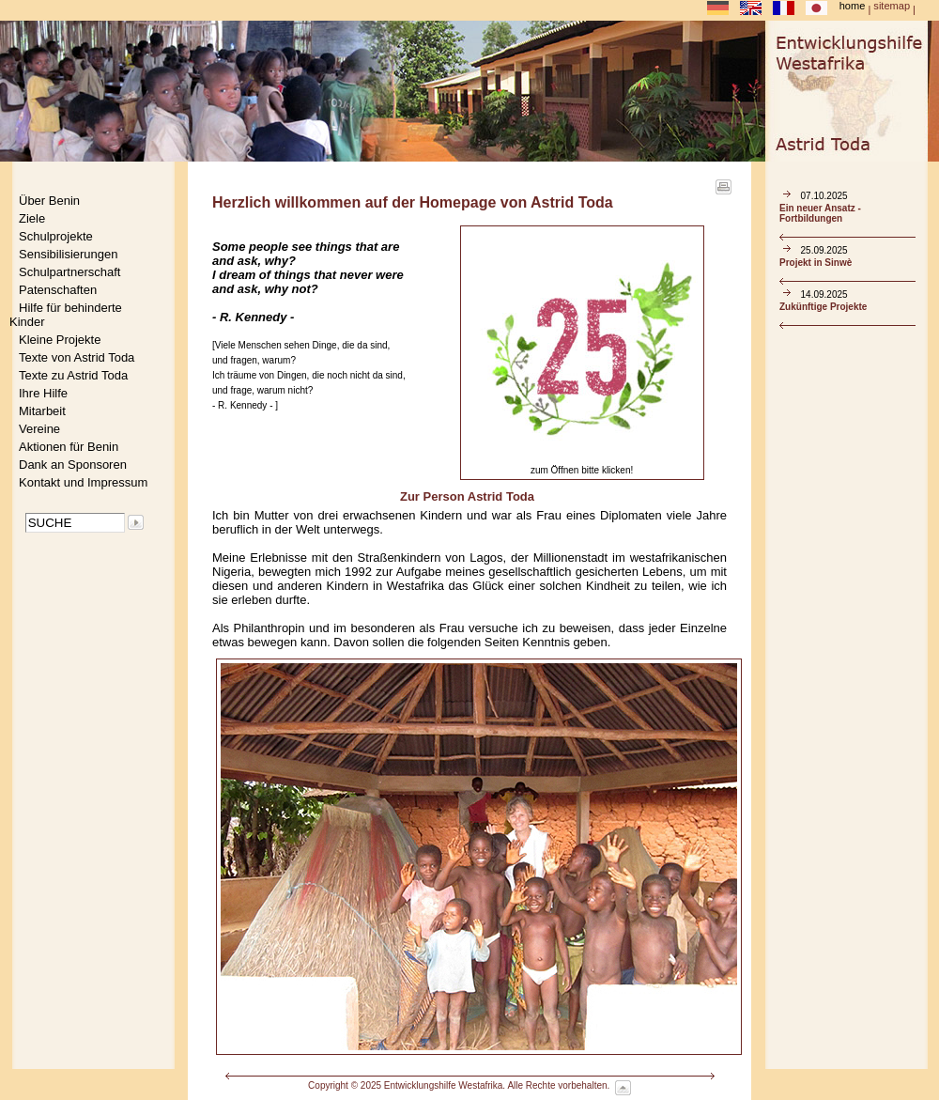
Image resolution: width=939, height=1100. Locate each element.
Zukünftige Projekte (823, 307)
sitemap (891, 5)
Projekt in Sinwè (815, 262)
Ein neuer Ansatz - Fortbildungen (820, 213)
